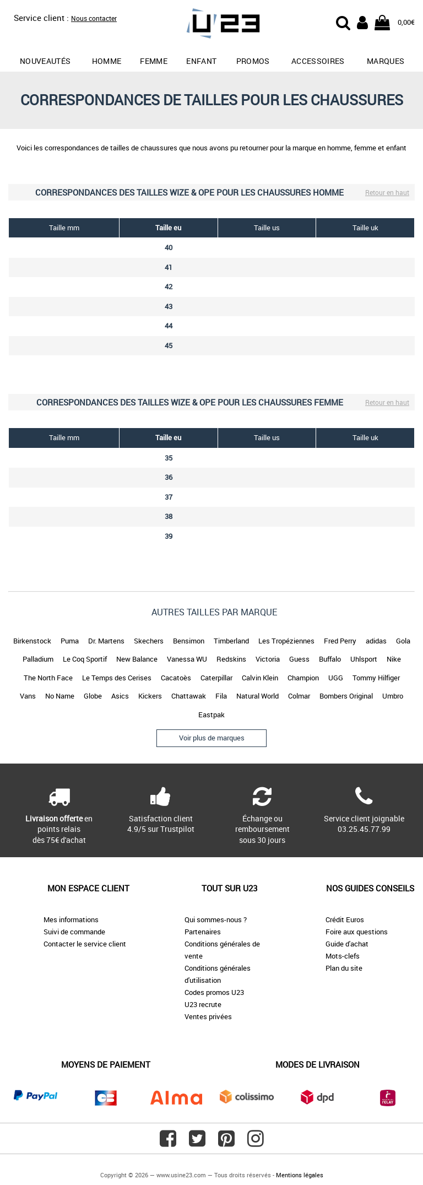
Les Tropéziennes (286, 641)
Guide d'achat (347, 944)
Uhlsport (363, 659)
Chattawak (188, 696)
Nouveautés (45, 61)
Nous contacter (94, 18)
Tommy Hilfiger (376, 678)
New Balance (137, 659)
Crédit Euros (345, 919)
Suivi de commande (74, 932)
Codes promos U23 (214, 992)
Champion (303, 678)
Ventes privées (208, 1016)
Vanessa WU (187, 659)
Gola (403, 641)
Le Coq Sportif (85, 659)
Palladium (38, 659)
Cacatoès (176, 678)
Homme (107, 61)
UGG (335, 678)
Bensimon (188, 641)
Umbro (392, 696)
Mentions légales (299, 1175)
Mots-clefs (343, 956)
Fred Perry (340, 641)
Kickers (150, 696)
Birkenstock (32, 641)
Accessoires (318, 61)
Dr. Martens (106, 641)
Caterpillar (216, 678)
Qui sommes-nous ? (216, 919)
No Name (59, 696)
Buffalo (330, 659)
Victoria (268, 659)
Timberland (231, 641)
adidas (376, 641)
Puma (70, 641)
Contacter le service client (85, 944)
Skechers (149, 641)
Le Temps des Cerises (116, 678)
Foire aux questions (357, 932)
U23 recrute (203, 1004)
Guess (299, 659)
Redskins (231, 659)
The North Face (48, 678)
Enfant (201, 61)
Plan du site (344, 968)
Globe (93, 696)
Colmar (299, 696)
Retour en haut (387, 192)
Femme (153, 61)
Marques (385, 61)
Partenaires (203, 932)
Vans (28, 696)
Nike (394, 659)
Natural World (257, 696)
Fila (221, 696)
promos (253, 61)
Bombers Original (346, 696)
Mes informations (71, 919)
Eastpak (211, 714)
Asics (120, 696)
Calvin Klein (260, 678)
